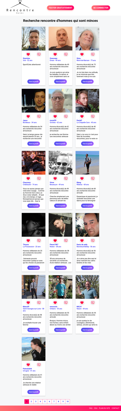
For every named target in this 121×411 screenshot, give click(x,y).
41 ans (32, 371)
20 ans (38, 247)
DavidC (79, 120)
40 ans (93, 122)
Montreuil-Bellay (83, 247)
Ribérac (79, 185)
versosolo (53, 307)
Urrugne (26, 371)
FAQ (90, 408)
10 (68, 401)
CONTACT (115, 408)
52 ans (29, 60)
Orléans (53, 309)
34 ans (34, 122)
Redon (52, 247)
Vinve (52, 182)
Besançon (53, 185)
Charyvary (27, 182)
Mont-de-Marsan (83, 60)
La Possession (28, 247)
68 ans (86, 185)
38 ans (58, 247)
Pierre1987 (54, 245)
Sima (79, 58)
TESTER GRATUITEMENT (60, 8)
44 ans (85, 309)
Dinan (52, 60)
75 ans (93, 60)
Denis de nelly (82, 245)
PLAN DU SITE (104, 408)
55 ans (59, 309)
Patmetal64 (27, 369)
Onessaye (53, 58)
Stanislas (26, 58)
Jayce (25, 120)
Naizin (79, 309)
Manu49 (26, 307)
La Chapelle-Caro (83, 122)
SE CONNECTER (100, 8)
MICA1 (79, 307)
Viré (24, 60)
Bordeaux (26, 122)
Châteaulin (27, 185)
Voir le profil (33, 82)
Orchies (53, 122)
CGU (95, 408)
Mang (79, 182)
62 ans (59, 122)
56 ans (92, 247)
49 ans (58, 60)
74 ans (35, 185)
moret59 (53, 120)
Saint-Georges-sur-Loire (32, 309)
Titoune (26, 245)
